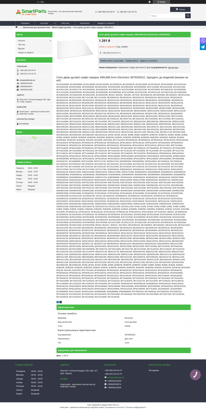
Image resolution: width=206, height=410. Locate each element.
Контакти (85, 23)
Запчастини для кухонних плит (36, 27)
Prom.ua (116, 405)
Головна (25, 23)
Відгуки (21, 48)
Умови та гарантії (106, 23)
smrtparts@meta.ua (27, 80)
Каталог (44, 23)
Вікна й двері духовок (61, 27)
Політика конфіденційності (136, 407)
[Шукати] (188, 15)
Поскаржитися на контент (114, 407)
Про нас (65, 23)
